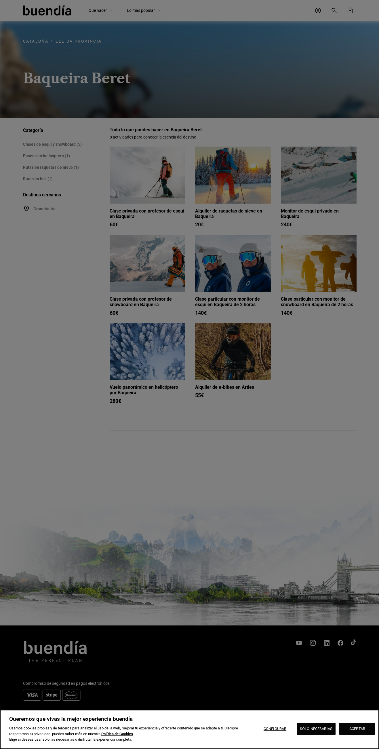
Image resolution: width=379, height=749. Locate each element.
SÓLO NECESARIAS (316, 729)
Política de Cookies (117, 734)
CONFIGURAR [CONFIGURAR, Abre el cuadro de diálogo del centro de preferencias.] (275, 729)
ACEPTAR (357, 729)
